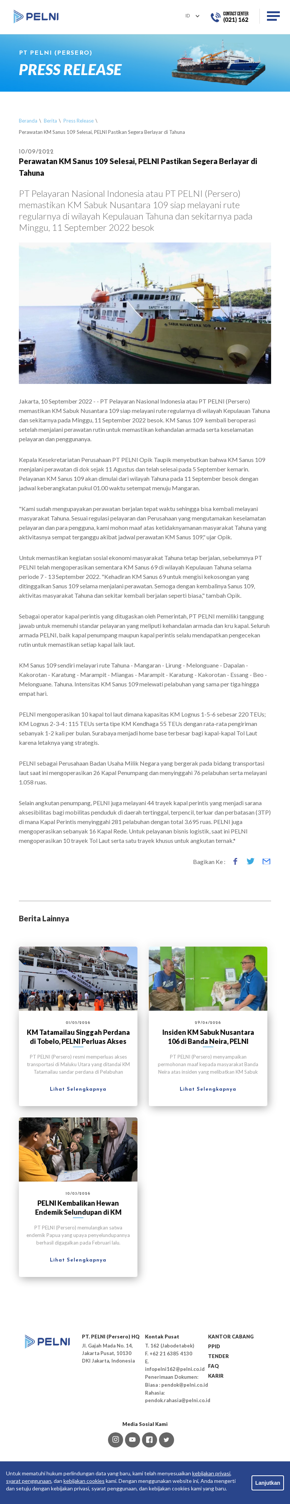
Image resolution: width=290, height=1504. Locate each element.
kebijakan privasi (211, 1473)
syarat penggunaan (28, 1481)
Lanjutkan (267, 1483)
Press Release (78, 121)
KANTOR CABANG (231, 1337)
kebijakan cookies (84, 1481)
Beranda (28, 121)
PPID (214, 1346)
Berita (50, 121)
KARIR (216, 1376)
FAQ (213, 1366)
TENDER (218, 1356)
